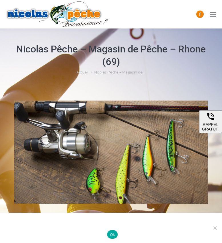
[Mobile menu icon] (212, 14)
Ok (112, 234)
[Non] (215, 228)
